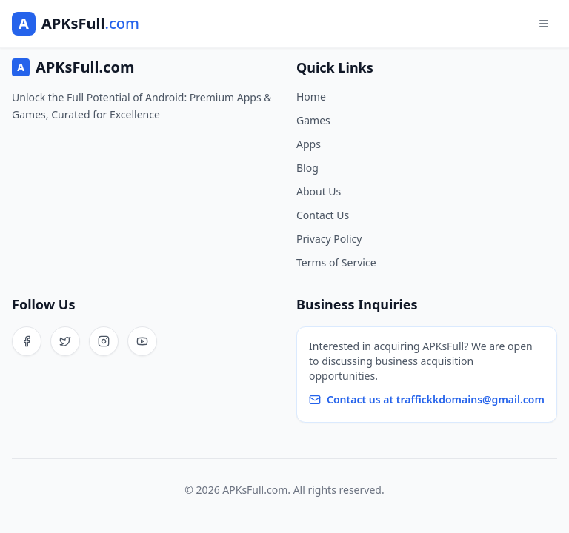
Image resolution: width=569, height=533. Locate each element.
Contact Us (322, 215)
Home (311, 97)
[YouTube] (142, 341)
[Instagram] (104, 341)
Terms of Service (336, 262)
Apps (308, 144)
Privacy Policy (329, 239)
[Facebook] (26, 341)
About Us (318, 191)
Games (313, 120)
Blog (307, 168)
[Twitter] (65, 341)
